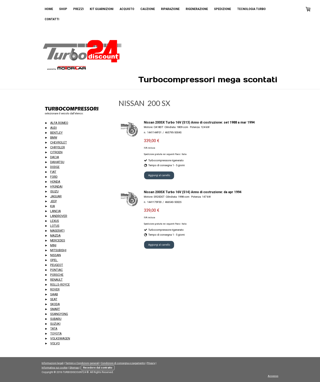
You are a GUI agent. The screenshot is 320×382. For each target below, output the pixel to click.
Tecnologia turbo (251, 9)
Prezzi (78, 9)
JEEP (53, 201)
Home (49, 9)
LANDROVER (58, 216)
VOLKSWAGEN (60, 338)
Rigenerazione (197, 9)
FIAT (53, 172)
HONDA (55, 182)
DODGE (55, 167)
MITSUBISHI (58, 250)
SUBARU (55, 319)
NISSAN (55, 255)
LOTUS (54, 226)
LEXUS (54, 221)
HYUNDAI (56, 186)
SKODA (55, 304)
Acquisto (127, 9)
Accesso (273, 376)
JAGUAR (56, 196)
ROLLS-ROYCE (60, 284)
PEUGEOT (56, 265)
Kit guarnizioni (101, 9)
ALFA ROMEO (59, 123)
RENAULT (56, 280)
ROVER (55, 289)
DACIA (54, 157)
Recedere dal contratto (97, 367)
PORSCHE (56, 275)
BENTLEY (56, 133)
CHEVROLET (58, 142)
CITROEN (56, 152)
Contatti (52, 19)
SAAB (54, 294)
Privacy (151, 363)
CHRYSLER (57, 147)
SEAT (53, 299)
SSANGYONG (59, 314)
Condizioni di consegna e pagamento (123, 363)
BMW (53, 137)
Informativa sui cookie (55, 367)
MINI (53, 245)
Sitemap (74, 367)
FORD (54, 177)
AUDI (53, 128)
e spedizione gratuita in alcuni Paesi (173, 148)
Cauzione (147, 9)
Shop (63, 9)
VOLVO (55, 343)
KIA (52, 206)
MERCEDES (57, 240)
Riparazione (170, 9)
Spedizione (222, 9)
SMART (55, 309)
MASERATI (57, 231)
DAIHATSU (57, 162)
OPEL (54, 260)
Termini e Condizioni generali (82, 363)
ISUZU (54, 191)
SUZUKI (55, 324)
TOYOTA (56, 333)
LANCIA (55, 211)
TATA (53, 329)
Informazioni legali (52, 363)
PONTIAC (56, 270)
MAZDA (55, 235)
